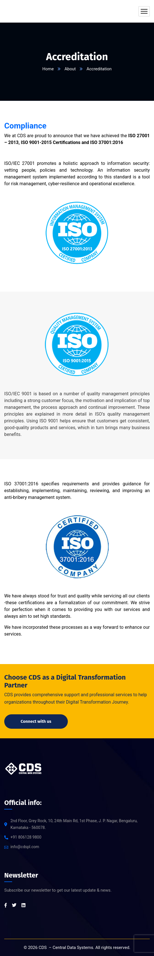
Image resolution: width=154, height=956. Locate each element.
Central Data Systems (73, 947)
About (70, 68)
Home (48, 68)
